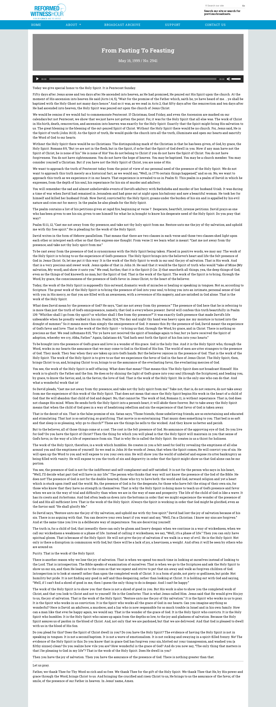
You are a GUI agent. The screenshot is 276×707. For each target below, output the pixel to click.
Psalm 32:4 (110, 319)
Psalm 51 (171, 178)
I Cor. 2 (155, 270)
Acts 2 (156, 103)
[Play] (37, 79)
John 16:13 (68, 133)
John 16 (129, 265)
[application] (138, 79)
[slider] (132, 79)
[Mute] (228, 79)
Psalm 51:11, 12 (43, 225)
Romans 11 (174, 398)
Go (243, 6)
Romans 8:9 (58, 148)
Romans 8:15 (82, 333)
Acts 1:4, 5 (109, 99)
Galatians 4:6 (112, 337)
